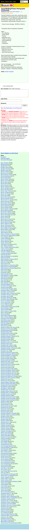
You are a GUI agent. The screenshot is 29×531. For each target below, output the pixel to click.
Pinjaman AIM (4, 423)
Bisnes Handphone (6, 188)
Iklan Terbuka (4, 246)
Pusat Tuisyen (4, 452)
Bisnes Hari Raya (5, 189)
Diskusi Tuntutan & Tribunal (8, 234)
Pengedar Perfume (5, 395)
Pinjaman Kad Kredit (6, 426)
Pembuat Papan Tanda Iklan (8, 382)
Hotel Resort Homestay (7, 244)
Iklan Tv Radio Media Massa (8, 247)
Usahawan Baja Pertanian (7, 514)
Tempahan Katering (6, 499)
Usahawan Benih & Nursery (8, 515)
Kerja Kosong (4, 278)
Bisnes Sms (4, 217)
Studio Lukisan (5, 480)
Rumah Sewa (4, 456)
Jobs (11, 1)
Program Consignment (6, 437)
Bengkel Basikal (5, 164)
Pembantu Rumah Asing (7, 329)
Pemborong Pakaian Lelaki (8, 372)
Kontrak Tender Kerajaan (7, 289)
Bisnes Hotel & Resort (6, 191)
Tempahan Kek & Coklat (7, 500)
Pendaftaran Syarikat (6, 386)
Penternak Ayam (5, 404)
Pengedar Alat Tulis (6, 389)
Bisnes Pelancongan (6, 204)
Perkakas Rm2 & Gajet (7, 422)
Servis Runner (4, 465)
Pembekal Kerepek (6, 337)
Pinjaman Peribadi (5, 429)
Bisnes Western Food (6, 229)
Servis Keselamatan (6, 460)
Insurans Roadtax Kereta (7, 253)
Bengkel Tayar (4, 170)
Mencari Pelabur (5, 308)
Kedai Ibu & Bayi (5, 262)
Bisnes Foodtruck (5, 186)
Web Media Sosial (5, 521)
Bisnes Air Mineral (5, 171)
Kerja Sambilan (5, 283)
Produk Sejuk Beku (6, 435)
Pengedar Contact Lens (7, 394)
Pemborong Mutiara (6, 367)
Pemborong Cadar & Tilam (8, 361)
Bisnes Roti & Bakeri (6, 211)
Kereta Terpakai (5, 274)
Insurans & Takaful (6, 251)
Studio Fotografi (9, 71)
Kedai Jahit (3, 263)
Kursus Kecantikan (6, 302)
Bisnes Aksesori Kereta (6, 174)
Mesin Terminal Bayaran (7, 317)
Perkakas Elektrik (5, 420)
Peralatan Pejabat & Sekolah (8, 415)
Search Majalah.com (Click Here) (9, 153)
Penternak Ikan (5, 407)
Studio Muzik (4, 483)
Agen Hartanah (5, 163)
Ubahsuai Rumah (5, 511)
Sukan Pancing (5, 489)
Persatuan (3, 157)
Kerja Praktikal (4, 280)
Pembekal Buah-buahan (7, 333)
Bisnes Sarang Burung (6, 214)
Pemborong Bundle (6, 360)
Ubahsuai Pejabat (5, 509)
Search (7, 1)
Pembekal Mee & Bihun (7, 345)
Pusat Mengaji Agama (6, 446)
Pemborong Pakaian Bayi (7, 369)
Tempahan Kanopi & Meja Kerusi (9, 497)
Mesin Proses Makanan (7, 315)
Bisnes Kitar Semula (6, 197)
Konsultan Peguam (6, 284)
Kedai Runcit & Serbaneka (8, 266)
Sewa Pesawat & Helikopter (8, 474)
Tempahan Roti (5, 508)
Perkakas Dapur (5, 419)
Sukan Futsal (4, 487)
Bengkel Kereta (5, 167)
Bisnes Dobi (4, 183)
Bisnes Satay (4, 216)
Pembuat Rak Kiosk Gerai (7, 385)
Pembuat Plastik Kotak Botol (8, 383)
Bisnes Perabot (5, 207)
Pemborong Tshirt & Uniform (8, 377)
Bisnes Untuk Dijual (6, 226)
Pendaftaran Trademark (7, 388)
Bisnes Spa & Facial (6, 219)
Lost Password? (18, 108)
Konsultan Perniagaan (6, 160)
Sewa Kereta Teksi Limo (7, 471)
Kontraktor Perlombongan (7, 299)
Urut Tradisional (5, 512)
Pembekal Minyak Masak (7, 346)
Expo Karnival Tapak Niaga (8, 235)
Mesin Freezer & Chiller (7, 311)
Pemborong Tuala (5, 379)
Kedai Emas (4, 257)
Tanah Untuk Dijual (6, 492)
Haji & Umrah (4, 240)
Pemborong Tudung (6, 380)
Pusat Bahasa (4, 440)
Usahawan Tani (5, 517)
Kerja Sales (4, 281)
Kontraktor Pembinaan (7, 297)
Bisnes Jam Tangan (6, 194)
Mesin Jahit (4, 314)
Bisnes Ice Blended (6, 192)
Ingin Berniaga (5, 250)
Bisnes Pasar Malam (6, 203)
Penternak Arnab (5, 403)
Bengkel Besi (4, 166)
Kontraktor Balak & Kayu (7, 290)
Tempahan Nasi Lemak (7, 506)
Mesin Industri (4, 312)
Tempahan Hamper (6, 495)
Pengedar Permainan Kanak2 (8, 397)
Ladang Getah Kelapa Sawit (8, 306)
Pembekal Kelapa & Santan (8, 336)
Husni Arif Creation (14, 11)
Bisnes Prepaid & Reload (7, 209)
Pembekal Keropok (6, 339)
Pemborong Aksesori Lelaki (8, 352)
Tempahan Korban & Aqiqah (8, 502)
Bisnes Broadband (5, 176)
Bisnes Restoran (5, 210)
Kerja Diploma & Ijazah (7, 275)
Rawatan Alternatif (6, 455)
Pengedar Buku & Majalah (8, 392)
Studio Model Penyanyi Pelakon (9, 481)
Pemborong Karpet (6, 363)
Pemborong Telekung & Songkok (9, 376)
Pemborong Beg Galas (6, 357)
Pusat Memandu (5, 444)
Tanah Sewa (4, 490)
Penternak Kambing (6, 409)
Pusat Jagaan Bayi (5, 441)
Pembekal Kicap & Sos (7, 340)
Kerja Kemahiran (5, 277)
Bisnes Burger (4, 177)
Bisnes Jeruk (4, 195)
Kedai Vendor (4, 271)
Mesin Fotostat (5, 309)
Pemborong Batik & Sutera (8, 355)
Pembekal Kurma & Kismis (8, 342)
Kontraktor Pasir (5, 296)
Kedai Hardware (5, 260)
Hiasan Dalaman (5, 241)
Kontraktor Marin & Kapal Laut (9, 293)
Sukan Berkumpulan (6, 486)
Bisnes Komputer (5, 198)
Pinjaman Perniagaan (6, 431)
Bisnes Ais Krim (5, 173)
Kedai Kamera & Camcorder (8, 265)
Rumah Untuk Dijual (6, 457)
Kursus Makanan (5, 303)
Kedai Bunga (4, 254)
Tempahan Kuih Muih (6, 503)
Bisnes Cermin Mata (6, 179)
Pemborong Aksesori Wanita (8, 354)
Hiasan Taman (4, 243)
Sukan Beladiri (4, 484)
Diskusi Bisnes (4, 232)
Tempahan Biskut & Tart (7, 493)
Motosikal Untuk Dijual (7, 318)
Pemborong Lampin (6, 366)
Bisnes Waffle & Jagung (7, 228)
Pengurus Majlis (5, 401)
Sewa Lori (3, 472)
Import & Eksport (5, 249)
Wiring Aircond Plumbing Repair (9, 523)
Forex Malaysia (5, 237)
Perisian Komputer (5, 417)
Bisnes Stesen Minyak (6, 222)
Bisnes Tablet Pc (5, 223)
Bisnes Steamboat (5, 220)
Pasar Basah (4, 324)
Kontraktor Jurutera (6, 291)
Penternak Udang (5, 412)
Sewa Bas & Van (5, 468)
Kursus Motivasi (5, 305)
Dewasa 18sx (4, 231)
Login (14, 1)
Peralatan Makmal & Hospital (8, 413)
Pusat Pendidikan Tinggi (7, 447)
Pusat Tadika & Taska (6, 450)
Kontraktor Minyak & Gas (7, 294)
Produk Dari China (5, 434)
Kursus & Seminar (5, 300)
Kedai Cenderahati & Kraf (7, 256)
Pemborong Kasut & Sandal (8, 364)
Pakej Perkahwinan (6, 321)
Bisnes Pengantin (5, 206)
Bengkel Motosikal (6, 169)
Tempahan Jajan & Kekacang (8, 496)
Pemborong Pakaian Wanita (8, 375)
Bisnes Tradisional (5, 225)
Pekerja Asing (4, 326)
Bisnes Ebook (4, 185)
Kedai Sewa (4, 269)
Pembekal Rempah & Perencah (9, 348)
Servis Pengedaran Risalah (8, 463)
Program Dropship (5, 438)
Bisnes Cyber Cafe (5, 182)
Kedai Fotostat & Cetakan (7, 259)
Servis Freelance (5, 459)
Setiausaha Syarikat (6, 466)
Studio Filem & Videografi (8, 475)
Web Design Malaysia (6, 520)
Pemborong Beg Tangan (7, 358)
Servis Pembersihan (6, 462)
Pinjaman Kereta (5, 428)
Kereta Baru (4, 272)
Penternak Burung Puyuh (7, 406)
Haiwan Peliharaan (6, 238)
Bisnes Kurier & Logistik (7, 200)
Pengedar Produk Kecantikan (8, 398)
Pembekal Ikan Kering (6, 335)
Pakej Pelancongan (6, 320)
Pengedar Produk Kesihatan (8, 400)
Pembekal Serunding (6, 349)
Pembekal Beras (5, 332)
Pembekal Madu (5, 343)
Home (2, 1)
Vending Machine (5, 518)
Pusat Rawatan (5, 449)
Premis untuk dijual (6, 432)
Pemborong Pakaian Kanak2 (8, 370)
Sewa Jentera (4, 469)
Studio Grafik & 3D (6, 478)
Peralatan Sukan (5, 416)
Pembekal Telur (5, 351)
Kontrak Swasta (5, 287)
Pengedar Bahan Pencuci (7, 391)
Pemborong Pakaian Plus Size (8, 373)
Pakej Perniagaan (5, 158)
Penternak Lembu (5, 410)
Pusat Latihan (4, 443)
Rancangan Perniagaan (7, 453)
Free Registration (8, 108)
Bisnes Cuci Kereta (5, 180)
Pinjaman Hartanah (6, 425)
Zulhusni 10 (4, 11)
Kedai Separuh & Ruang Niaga (9, 268)
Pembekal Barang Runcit (7, 330)
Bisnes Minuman (5, 201)
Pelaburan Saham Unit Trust (8, 327)
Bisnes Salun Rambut (6, 213)
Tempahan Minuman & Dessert (9, 505)
